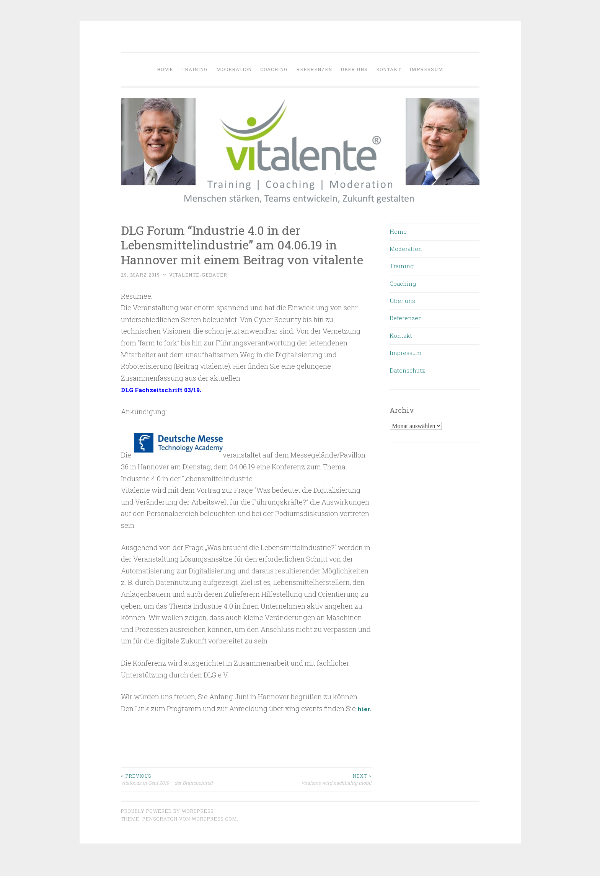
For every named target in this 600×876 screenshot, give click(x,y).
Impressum (426, 69)
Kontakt (388, 69)
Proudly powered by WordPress (167, 822)
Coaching (274, 69)
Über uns (354, 69)
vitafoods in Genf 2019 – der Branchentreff (183, 791)
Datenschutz (407, 370)
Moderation (234, 69)
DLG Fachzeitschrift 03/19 (166, 389)
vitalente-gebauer (198, 275)
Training (194, 69)
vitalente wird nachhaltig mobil (309, 791)
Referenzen (314, 69)
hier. (128, 720)
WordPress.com (214, 830)
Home (165, 69)
